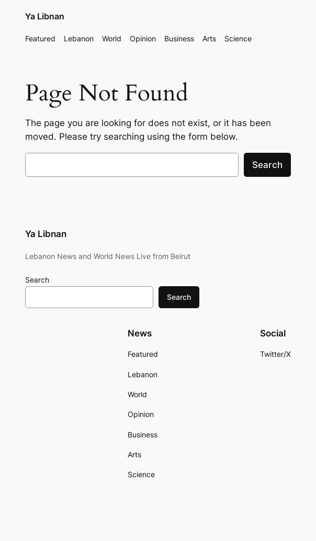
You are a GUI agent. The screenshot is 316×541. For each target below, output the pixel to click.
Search (267, 165)
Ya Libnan (44, 16)
